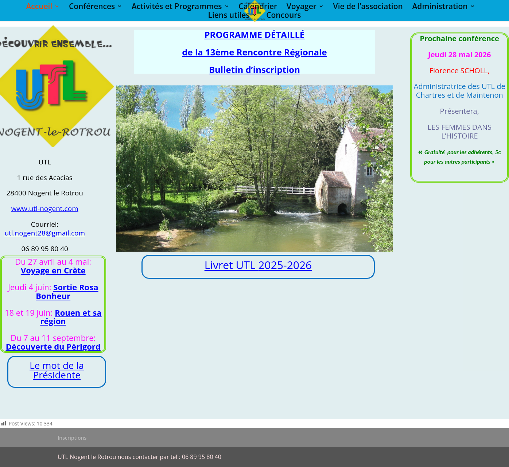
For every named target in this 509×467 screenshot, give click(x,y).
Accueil (39, 7)
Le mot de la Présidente (57, 370)
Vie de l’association (368, 7)
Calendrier (257, 7)
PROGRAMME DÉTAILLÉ (255, 34)
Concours (283, 16)
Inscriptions (72, 437)
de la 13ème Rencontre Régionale (254, 52)
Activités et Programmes (177, 7)
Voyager (301, 7)
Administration (439, 7)
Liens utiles (228, 16)
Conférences (92, 7)
